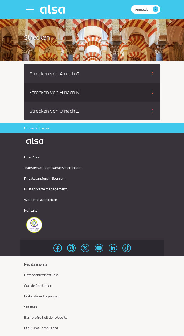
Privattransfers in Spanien (44, 178)
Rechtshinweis (35, 264)
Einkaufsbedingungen (41, 296)
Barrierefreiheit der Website (45, 317)
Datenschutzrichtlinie (41, 275)
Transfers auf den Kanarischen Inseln (52, 168)
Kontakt (30, 210)
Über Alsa (31, 157)
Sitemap (30, 307)
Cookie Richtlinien (38, 285)
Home (29, 128)
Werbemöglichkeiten (40, 200)
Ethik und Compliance (41, 328)
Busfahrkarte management (45, 189)
